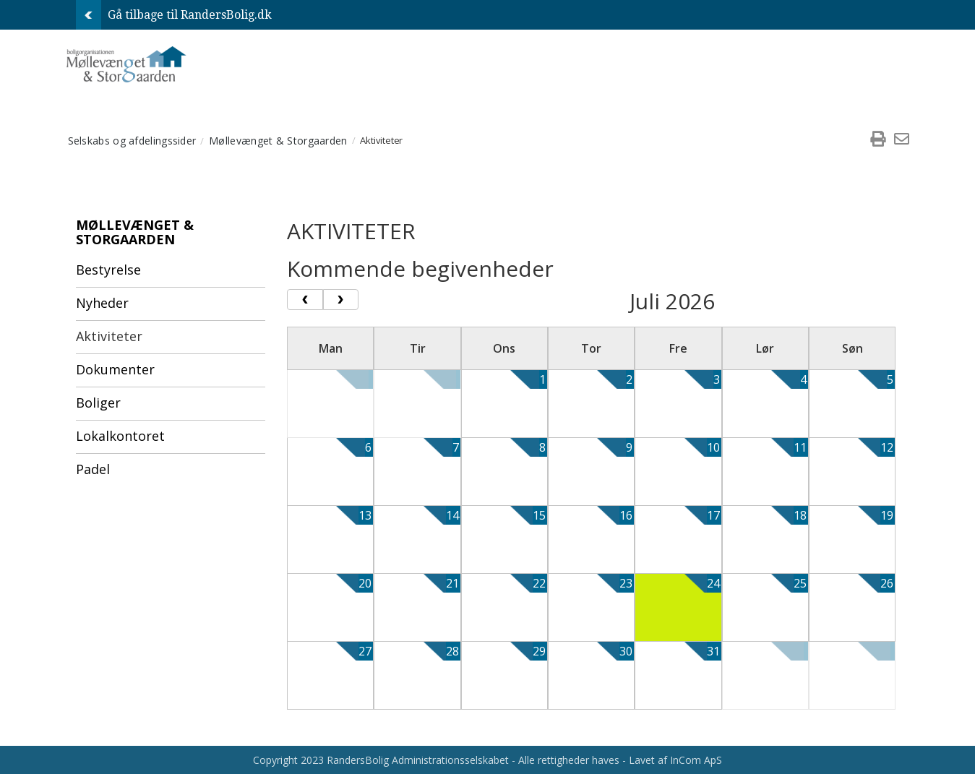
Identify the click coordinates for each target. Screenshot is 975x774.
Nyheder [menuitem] (102, 302)
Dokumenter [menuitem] (115, 369)
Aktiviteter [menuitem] (109, 336)
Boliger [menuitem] (98, 402)
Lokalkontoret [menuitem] (120, 435)
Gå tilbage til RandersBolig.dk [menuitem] (174, 15)
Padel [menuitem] (93, 469)
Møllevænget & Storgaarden (135, 232)
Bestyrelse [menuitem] (108, 269)
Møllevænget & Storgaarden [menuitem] (278, 140)
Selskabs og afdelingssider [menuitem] (132, 140)
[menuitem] (878, 140)
